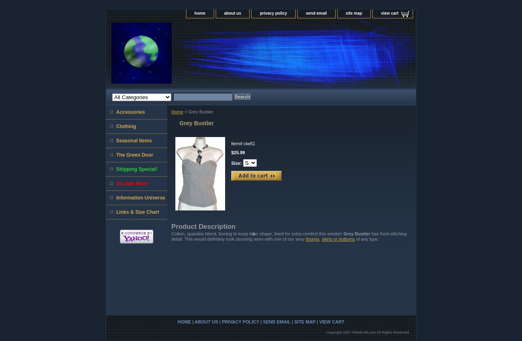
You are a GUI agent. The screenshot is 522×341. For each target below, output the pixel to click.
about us (232, 13)
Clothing (126, 126)
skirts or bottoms (338, 239)
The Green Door (134, 155)
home (200, 13)
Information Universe (140, 198)
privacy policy (273, 13)
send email (316, 13)
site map (354, 13)
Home (177, 111)
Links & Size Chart (137, 212)
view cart (389, 13)
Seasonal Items (134, 141)
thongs (312, 239)
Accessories (130, 112)
